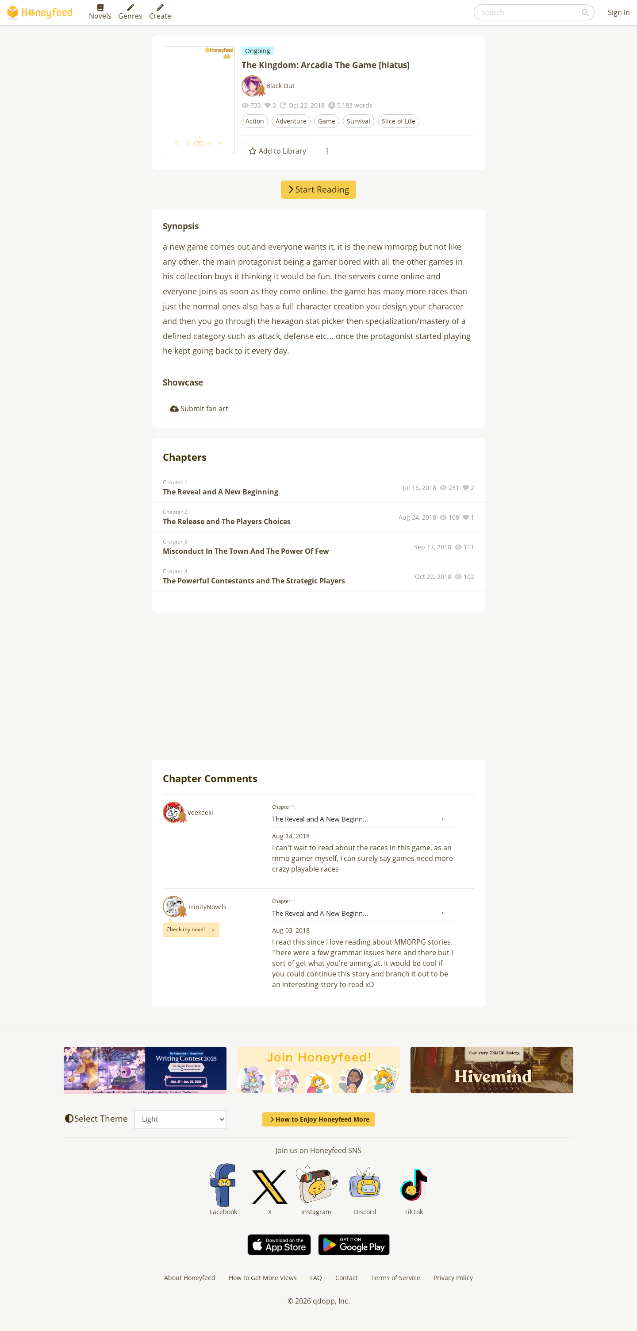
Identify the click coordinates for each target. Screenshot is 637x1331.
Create (160, 12)
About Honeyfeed (189, 1277)
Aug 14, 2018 (291, 836)
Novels (100, 12)
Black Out (280, 85)
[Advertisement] (318, 687)
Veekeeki (200, 812)
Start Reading (318, 189)
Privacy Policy (453, 1277)
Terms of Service (395, 1277)
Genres (130, 12)
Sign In (619, 12)
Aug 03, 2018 (291, 930)
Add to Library (277, 151)
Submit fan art (199, 408)
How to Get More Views (263, 1277)
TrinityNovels (207, 907)
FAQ (316, 1277)
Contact (346, 1277)
